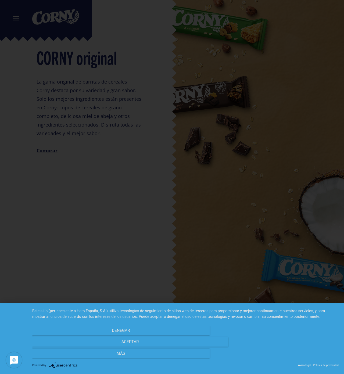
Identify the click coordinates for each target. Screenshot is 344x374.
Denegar (78, 355)
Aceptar (185, 355)
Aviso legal (304, 365)
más (292, 355)
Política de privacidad (326, 365)
